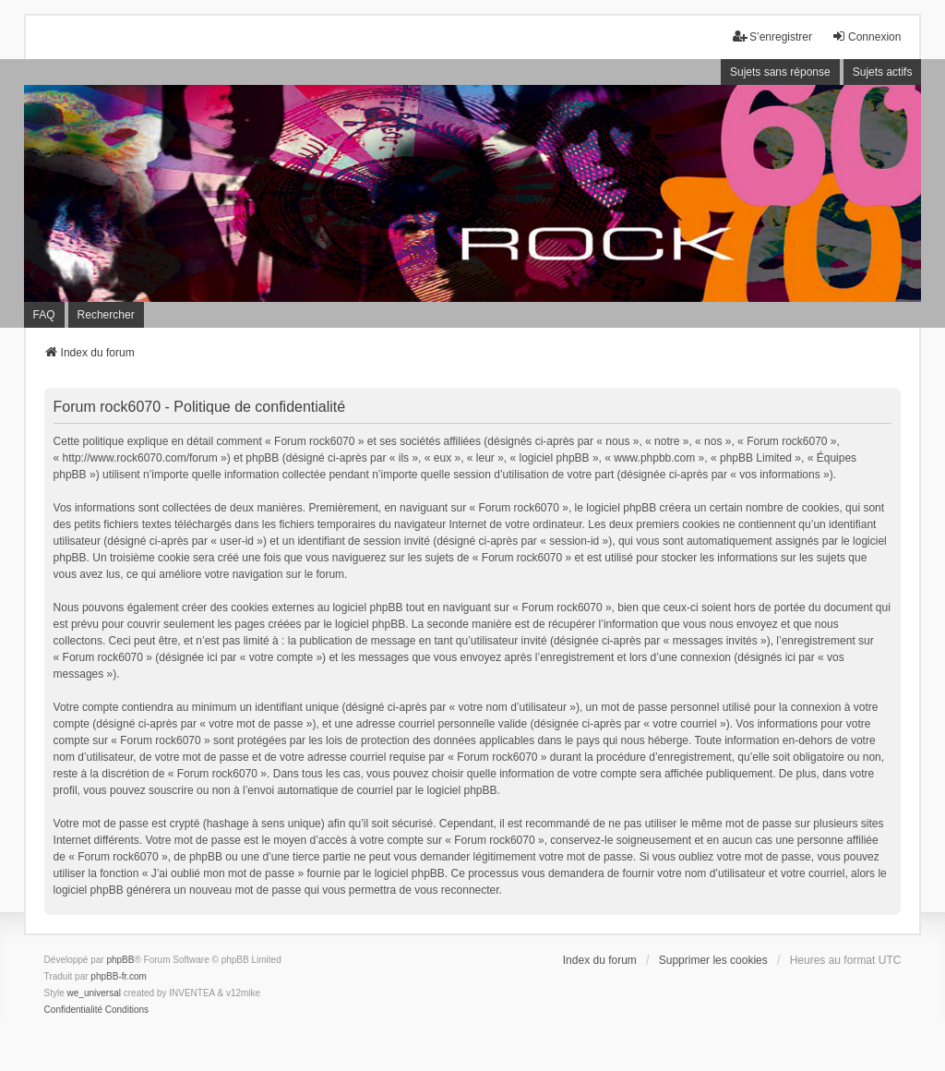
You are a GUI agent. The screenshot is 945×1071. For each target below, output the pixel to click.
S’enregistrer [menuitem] (772, 36)
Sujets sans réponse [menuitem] (780, 72)
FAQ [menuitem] (44, 314)
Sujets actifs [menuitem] (883, 72)
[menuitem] (73, 1010)
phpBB (120, 960)
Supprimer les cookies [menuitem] (713, 960)
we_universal (94, 993)
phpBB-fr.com (118, 976)
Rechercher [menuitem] (106, 314)
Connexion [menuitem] (866, 36)
